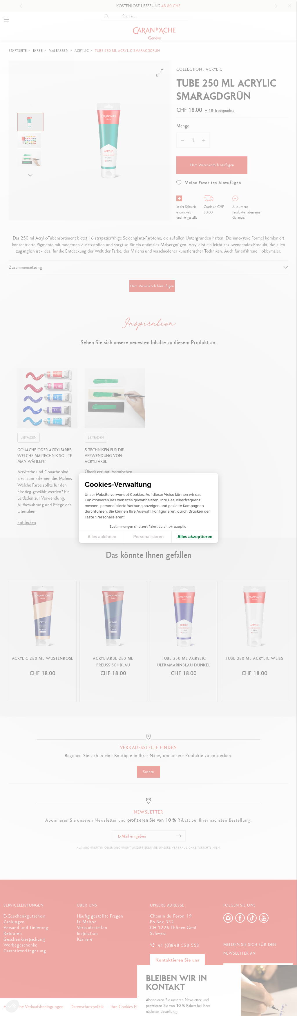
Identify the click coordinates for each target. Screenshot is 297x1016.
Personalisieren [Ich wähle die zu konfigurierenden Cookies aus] (148, 536)
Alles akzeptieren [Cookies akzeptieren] (195, 536)
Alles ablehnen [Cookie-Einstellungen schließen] (102, 536)
